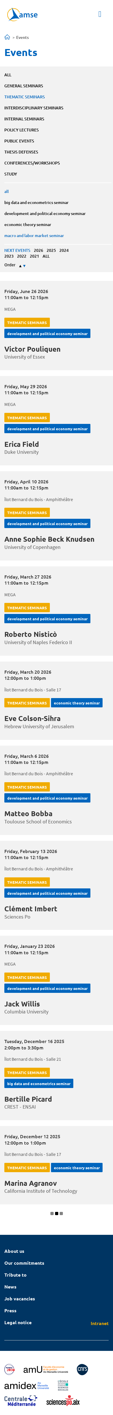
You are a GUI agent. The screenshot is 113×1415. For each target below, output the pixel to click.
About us (14, 1251)
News (10, 1287)
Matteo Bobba (28, 813)
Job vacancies (19, 1298)
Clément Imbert (30, 908)
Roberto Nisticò (30, 634)
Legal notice (18, 1322)
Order (9, 265)
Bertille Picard (28, 1098)
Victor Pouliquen (32, 348)
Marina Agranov (30, 1183)
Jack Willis (22, 1003)
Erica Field (21, 444)
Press (10, 1310)
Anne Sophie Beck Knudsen (49, 538)
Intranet (100, 1323)
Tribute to (15, 1275)
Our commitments (24, 1263)
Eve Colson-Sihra (32, 718)
